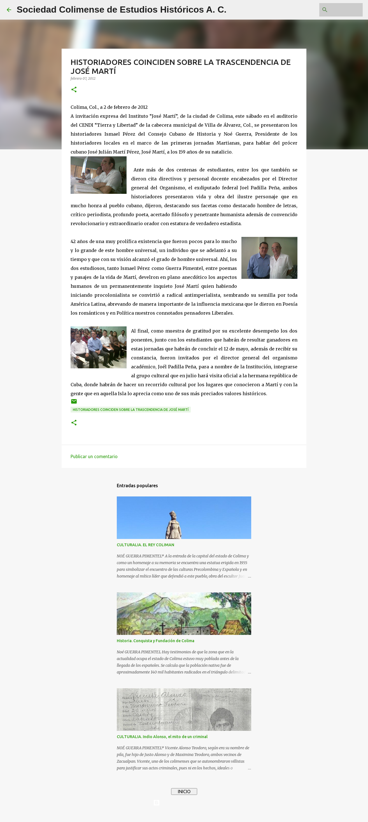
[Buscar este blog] (333, 10)
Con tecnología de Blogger (184, 802)
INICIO (184, 791)
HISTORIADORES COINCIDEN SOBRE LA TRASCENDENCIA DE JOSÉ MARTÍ (130, 409)
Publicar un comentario (94, 456)
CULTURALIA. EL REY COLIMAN (145, 545)
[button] (74, 90)
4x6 (201, 814)
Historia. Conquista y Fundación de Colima (155, 641)
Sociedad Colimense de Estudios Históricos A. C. (122, 9)
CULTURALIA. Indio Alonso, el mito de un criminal (162, 736)
